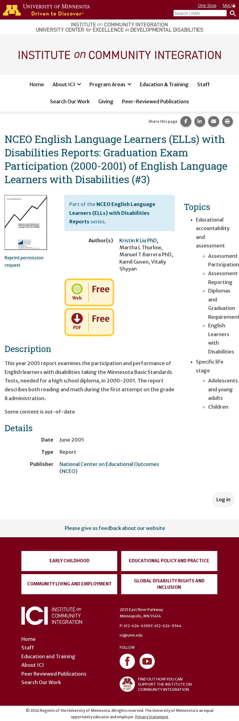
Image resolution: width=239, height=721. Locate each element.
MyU (229, 5)
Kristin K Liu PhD (138, 240)
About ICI (64, 84)
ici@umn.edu (131, 635)
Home (37, 84)
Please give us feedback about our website (115, 528)
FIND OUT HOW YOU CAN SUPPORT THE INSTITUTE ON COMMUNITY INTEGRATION (156, 684)
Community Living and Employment (69, 584)
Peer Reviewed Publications (53, 674)
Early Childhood (69, 560)
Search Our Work (70, 101)
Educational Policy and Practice (169, 560)
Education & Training (164, 84)
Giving (106, 101)
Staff (203, 84)
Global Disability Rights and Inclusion (169, 584)
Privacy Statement (151, 717)
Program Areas (107, 84)
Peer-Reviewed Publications (155, 101)
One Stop (207, 5)
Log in (223, 499)
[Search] (231, 13)
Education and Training (48, 656)
